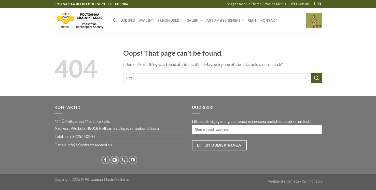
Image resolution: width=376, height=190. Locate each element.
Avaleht (146, 20)
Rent (252, 20)
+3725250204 (82, 136)
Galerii (194, 20)
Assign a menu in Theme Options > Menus (256, 4)
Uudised (127, 20)
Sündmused (170, 20)
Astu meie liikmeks (225, 20)
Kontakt (268, 20)
